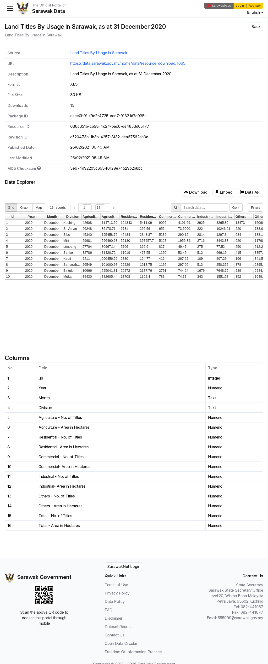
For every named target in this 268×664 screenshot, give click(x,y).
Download (196, 192)
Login (240, 5)
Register (255, 5)
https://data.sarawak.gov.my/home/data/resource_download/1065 (127, 63)
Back (256, 26)
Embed (224, 192)
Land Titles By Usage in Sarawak (98, 52)
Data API (250, 192)
